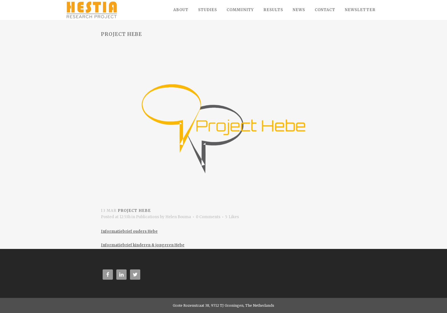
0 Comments (208, 216)
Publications (147, 216)
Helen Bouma (178, 216)
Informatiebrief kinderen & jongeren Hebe (142, 245)
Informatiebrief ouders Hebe (129, 231)
